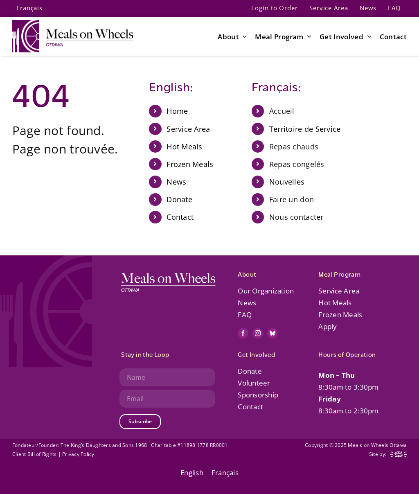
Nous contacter (296, 217)
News (176, 182)
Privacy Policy (78, 454)
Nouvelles (286, 182)
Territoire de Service (304, 129)
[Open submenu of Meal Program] (308, 36)
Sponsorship (258, 394)
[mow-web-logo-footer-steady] (398, 455)
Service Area (188, 129)
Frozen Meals (190, 164)
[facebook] (243, 333)
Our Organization (266, 290)
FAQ (245, 314)
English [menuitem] (191, 472)
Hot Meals (184, 146)
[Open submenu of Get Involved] (367, 36)
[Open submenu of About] (243, 36)
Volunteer (254, 383)
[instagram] (257, 333)
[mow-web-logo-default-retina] (72, 23)
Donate (179, 199)
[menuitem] (29, 8)
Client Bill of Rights (34, 454)
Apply (327, 326)
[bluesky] (272, 333)
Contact (180, 217)
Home (177, 111)
